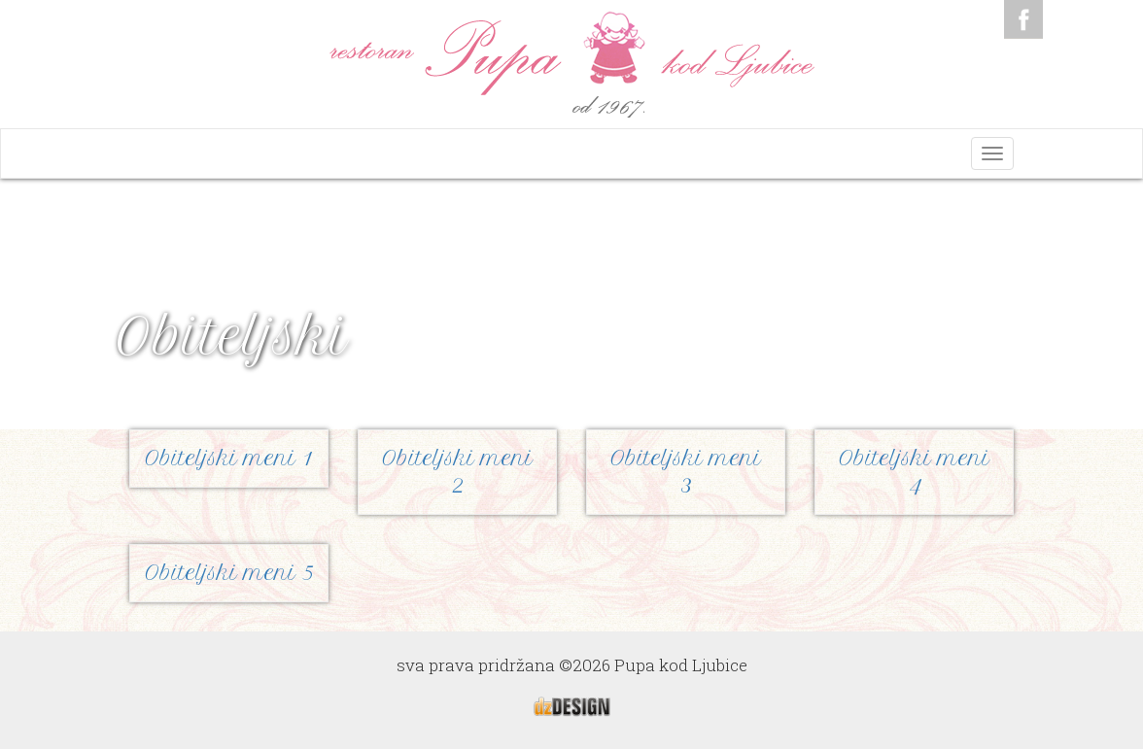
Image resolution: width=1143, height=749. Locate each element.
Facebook (1023, 19)
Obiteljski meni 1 (229, 458)
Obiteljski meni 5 (229, 573)
